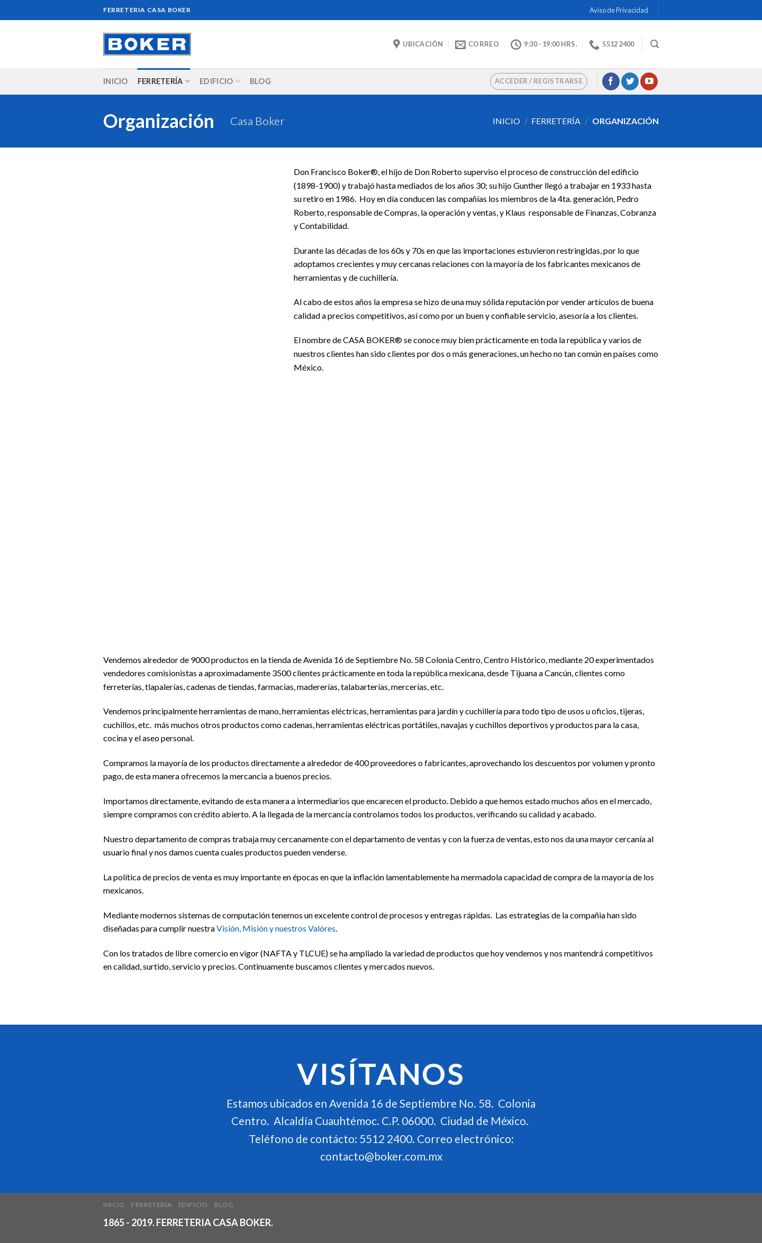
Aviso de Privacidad (618, 10)
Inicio (115, 81)
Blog (260, 81)
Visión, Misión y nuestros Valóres (275, 928)
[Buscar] (654, 44)
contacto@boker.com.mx (381, 1156)
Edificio (219, 81)
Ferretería (164, 81)
